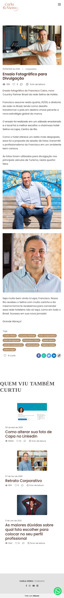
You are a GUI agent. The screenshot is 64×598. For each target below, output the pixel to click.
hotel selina (48, 340)
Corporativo (30, 69)
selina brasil (32, 345)
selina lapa (9, 349)
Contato (39, 581)
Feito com (32, 596)
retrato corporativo (13, 345)
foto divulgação (11, 340)
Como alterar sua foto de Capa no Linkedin (28, 434)
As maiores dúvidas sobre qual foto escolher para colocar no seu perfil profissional (29, 532)
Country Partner (27, 335)
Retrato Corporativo (23, 481)
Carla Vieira (10, 335)
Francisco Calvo (31, 340)
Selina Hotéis (48, 345)
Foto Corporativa (47, 335)
